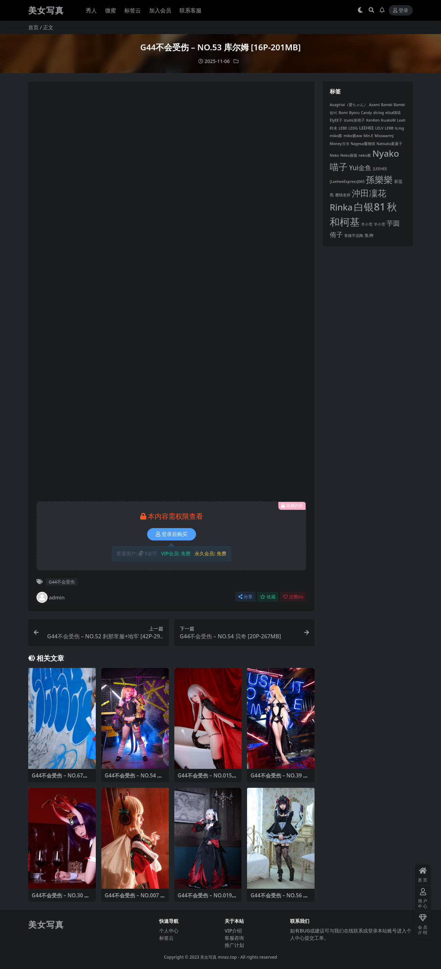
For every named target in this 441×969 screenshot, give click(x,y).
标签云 (166, 938)
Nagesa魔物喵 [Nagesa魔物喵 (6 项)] (362, 143)
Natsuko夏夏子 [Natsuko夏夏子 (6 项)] (390, 143)
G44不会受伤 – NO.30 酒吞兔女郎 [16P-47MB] (61, 898)
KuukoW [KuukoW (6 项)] (388, 120)
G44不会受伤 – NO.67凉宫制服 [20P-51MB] (60, 778)
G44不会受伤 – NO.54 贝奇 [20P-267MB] (134, 778)
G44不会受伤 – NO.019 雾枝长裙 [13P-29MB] (205, 898)
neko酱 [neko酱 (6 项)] (365, 155)
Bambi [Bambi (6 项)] (386, 104)
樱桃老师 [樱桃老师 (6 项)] (342, 195)
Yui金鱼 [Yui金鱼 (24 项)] (360, 167)
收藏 (268, 596)
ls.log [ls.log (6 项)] (399, 128)
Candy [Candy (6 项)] (366, 112)
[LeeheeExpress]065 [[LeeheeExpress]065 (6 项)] (347, 181)
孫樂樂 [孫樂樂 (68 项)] (379, 180)
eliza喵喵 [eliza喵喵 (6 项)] (393, 112)
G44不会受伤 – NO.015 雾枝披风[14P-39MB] (205, 778)
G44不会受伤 (62, 582)
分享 (245, 596)
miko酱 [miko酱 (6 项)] (336, 135)
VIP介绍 (233, 930)
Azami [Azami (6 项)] (374, 104)
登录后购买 (171, 534)
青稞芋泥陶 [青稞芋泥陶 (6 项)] (353, 235)
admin (51, 597)
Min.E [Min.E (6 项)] (368, 135)
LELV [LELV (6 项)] (379, 128)
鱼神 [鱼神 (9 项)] (369, 235)
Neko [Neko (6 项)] (334, 155)
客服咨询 (234, 938)
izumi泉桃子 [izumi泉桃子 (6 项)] (354, 120)
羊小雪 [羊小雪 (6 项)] (366, 224)
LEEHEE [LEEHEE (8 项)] (366, 128)
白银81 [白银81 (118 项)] (370, 207)
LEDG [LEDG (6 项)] (353, 128)
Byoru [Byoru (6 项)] (354, 112)
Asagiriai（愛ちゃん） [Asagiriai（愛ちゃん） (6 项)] (349, 104)
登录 (400, 10)
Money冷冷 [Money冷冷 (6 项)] (339, 143)
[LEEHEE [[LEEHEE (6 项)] (380, 168)
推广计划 (234, 945)
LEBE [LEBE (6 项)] (343, 128)
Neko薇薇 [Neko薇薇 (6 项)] (348, 155)
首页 (33, 27)
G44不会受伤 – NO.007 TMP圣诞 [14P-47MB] (134, 898)
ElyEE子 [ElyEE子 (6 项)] (336, 120)
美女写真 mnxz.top (218, 957)
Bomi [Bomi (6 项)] (343, 112)
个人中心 (168, 930)
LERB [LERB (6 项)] (389, 128)
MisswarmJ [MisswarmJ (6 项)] (384, 135)
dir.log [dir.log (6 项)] (378, 112)
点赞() (293, 596)
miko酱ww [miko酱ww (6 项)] (352, 135)
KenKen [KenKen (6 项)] (373, 120)
